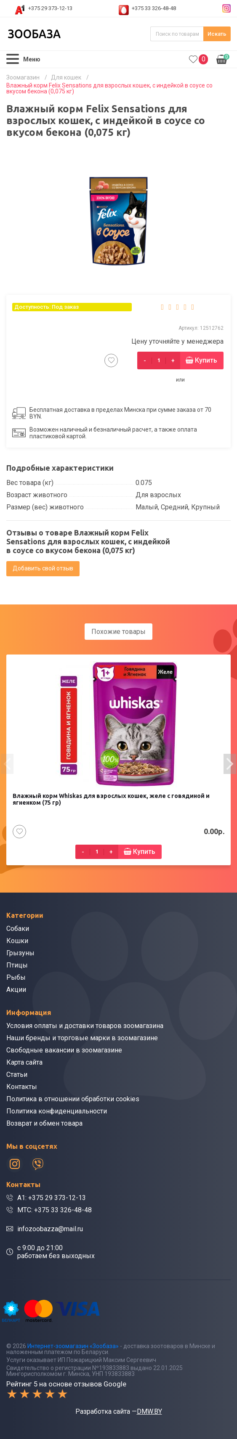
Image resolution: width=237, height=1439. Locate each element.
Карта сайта (24, 1062)
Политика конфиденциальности (56, 1111)
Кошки (17, 941)
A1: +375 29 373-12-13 (51, 1198)
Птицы (17, 965)
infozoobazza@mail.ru (50, 1229)
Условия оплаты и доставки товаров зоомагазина (84, 1026)
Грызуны (20, 953)
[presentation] (7, 764)
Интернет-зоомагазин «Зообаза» (73, 1346)
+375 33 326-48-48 (154, 8)
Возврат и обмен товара (44, 1123)
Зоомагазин (23, 77)
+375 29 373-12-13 (50, 8)
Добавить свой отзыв (43, 568)
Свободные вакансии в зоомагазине (64, 1050)
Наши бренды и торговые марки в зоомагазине (82, 1038)
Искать (217, 34)
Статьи (16, 1075)
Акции (16, 990)
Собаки (17, 929)
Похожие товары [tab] (118, 632)
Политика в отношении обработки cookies (72, 1099)
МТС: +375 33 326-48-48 (54, 1210)
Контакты (21, 1087)
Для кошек (66, 77)
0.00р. (222, 58)
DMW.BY (149, 1411)
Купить (206, 360)
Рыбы (16, 977)
